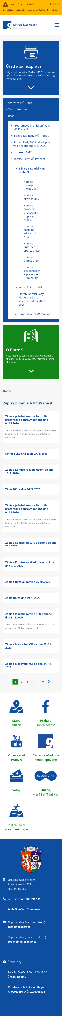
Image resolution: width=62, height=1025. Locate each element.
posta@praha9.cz (18, 927)
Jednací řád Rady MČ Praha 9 (31, 135)
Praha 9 (45, 721)
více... (55, 10)
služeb (16, 725)
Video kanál (16, 755)
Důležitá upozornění (21, 4)
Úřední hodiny (16, 977)
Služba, (45, 790)
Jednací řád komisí (30, 287)
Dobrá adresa (45, 725)
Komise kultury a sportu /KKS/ (32, 247)
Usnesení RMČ (22, 152)
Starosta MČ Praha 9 (21, 103)
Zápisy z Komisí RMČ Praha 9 (32, 170)
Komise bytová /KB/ (31, 258)
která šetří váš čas (45, 794)
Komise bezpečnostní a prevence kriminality (32, 272)
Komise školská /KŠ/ (31, 197)
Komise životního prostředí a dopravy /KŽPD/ (31, 212)
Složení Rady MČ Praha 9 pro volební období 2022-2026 (31, 144)
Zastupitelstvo (17, 109)
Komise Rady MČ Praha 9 (29, 159)
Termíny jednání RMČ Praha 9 (32, 314)
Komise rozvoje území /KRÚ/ (32, 185)
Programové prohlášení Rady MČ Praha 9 (31, 127)
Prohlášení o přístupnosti (24, 909)
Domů (7, 391)
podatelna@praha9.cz (21, 941)
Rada (11, 116)
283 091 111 (33, 899)
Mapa (16, 721)
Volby (16, 790)
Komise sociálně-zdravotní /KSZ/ (30, 231)
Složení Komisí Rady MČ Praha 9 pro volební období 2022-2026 (32, 299)
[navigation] (31, 68)
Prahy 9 (16, 760)
